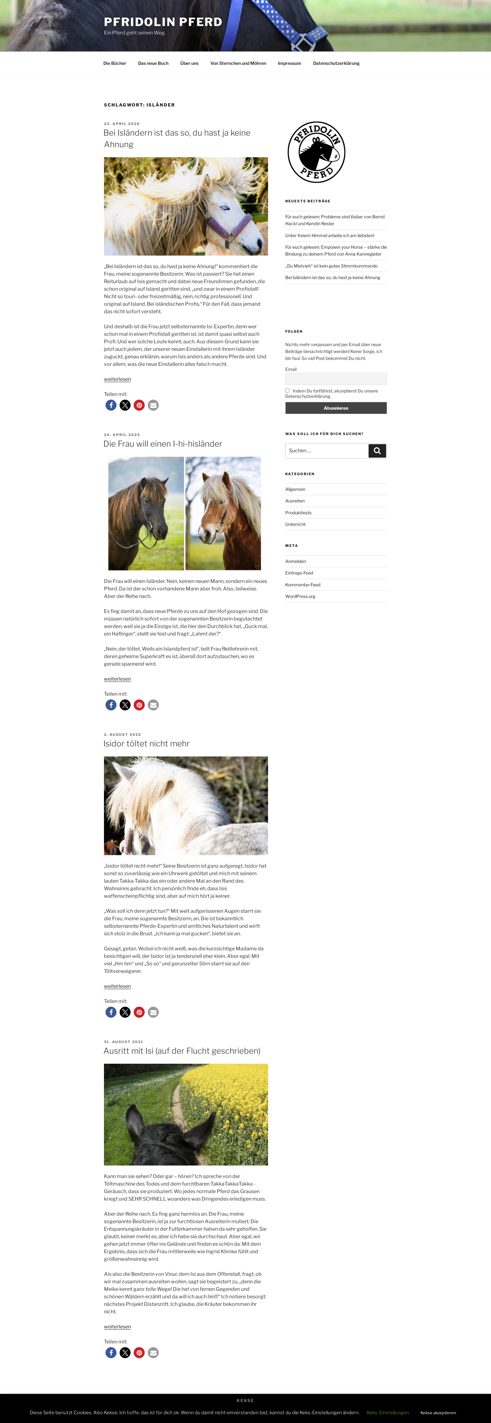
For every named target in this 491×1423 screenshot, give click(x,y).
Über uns (189, 63)
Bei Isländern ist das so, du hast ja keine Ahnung (332, 277)
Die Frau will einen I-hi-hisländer (162, 444)
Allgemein (295, 489)
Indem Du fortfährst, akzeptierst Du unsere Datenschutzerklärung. (331, 393)
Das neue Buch (153, 63)
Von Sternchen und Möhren (238, 63)
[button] (111, 405)
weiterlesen (117, 379)
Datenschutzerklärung (336, 63)
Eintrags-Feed (299, 572)
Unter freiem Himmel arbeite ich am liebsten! (329, 235)
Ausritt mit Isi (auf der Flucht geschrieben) (182, 1051)
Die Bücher (114, 63)
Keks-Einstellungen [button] (388, 1412)
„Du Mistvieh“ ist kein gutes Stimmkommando (331, 265)
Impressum (289, 63)
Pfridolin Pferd (163, 22)
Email (291, 369)
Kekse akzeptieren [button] (438, 1412)
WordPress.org (300, 596)
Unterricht (295, 524)
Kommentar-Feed (302, 584)
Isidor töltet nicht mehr (146, 743)
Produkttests (298, 512)
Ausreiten (295, 500)
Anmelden (295, 561)
